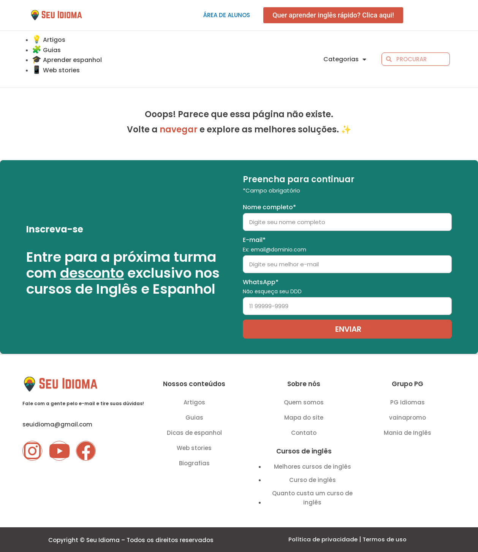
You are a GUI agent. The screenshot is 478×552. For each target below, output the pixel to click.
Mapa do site (303, 418)
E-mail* (274, 244)
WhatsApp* (272, 287)
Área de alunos (226, 15)
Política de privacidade (323, 540)
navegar (179, 129)
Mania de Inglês (407, 433)
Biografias (194, 463)
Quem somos (304, 402)
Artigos (194, 402)
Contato (304, 433)
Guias (194, 418)
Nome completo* (269, 207)
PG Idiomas (407, 402)
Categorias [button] (344, 59)
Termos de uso (384, 540)
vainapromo (407, 418)
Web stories (194, 448)
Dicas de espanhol (194, 433)
